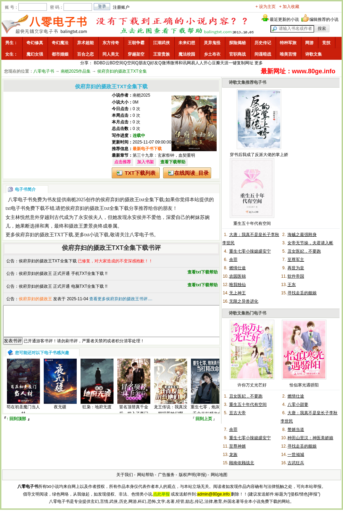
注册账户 (121, 7)
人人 (199, 62)
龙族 (233, 454)
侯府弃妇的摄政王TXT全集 (122, 71)
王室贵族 (161, 54)
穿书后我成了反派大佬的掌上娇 (259, 154)
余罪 (233, 259)
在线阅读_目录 (191, 173)
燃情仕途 (237, 267)
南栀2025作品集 (76, 71)
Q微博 (164, 62)
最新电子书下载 (147, 148)
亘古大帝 (237, 412)
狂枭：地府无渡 (96, 413)
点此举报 (161, 494)
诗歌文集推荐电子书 (247, 82)
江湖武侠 (161, 42)
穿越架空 (136, 54)
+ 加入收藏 (289, 6)
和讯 (182, 62)
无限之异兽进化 (243, 301)
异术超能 (85, 42)
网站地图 (219, 474)
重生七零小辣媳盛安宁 (250, 251)
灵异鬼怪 (212, 42)
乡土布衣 (212, 54)
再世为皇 (295, 267)
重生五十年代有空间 (252, 223)
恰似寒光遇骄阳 (304, 385)
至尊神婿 (237, 446)
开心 (207, 62)
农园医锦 (237, 276)
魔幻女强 (34, 54)
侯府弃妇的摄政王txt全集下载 (132, 199)
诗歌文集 (313, 54)
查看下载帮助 (172, 162)
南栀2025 (141, 95)
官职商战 (237, 54)
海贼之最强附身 (302, 234)
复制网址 (245, 62)
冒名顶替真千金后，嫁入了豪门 (133, 416)
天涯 (224, 62)
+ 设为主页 (266, 6)
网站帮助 (145, 474)
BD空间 (117, 62)
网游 (309, 42)
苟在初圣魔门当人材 (23, 416)
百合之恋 (85, 54)
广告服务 (166, 474)
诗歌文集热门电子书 (247, 313)
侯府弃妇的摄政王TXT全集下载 (48, 261)
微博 (174, 62)
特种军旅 (288, 42)
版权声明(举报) (193, 474)
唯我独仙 (237, 284)
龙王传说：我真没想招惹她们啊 (170, 416)
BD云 (105, 62)
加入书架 (145, 162)
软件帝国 (295, 276)
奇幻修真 (34, 42)
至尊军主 (295, 259)
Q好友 (152, 62)
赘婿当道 (295, 429)
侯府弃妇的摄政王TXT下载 (44, 234)
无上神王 (237, 293)
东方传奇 (110, 42)
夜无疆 (60, 413)
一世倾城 (295, 454)
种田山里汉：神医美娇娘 (310, 437)
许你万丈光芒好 (252, 385)
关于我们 (124, 474)
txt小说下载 (96, 234)
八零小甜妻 (297, 404)
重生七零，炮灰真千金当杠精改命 (207, 416)
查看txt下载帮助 (202, 272)
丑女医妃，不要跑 (304, 251)
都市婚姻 (60, 54)
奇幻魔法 (60, 42)
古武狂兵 (295, 462)
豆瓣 (216, 62)
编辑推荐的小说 (323, 19)
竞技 (326, 42)
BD (97, 62)
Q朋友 (141, 62)
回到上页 (203, 425)
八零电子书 (43, 71)
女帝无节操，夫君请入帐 (310, 242)
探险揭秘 (237, 42)
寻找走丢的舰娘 (302, 293)
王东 (291, 284)
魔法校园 (186, 54)
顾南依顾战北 (241, 462)
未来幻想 (186, 42)
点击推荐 (122, 162)
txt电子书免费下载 (25, 208)
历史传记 (262, 42)
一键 (232, 62)
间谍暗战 (262, 54)
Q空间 (129, 62)
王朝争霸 (136, 42)
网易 (191, 62)
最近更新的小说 (284, 19)
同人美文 (110, 54)
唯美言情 (288, 54)
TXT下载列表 (140, 173)
